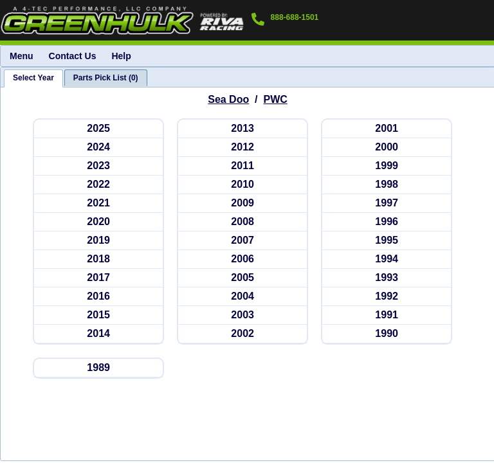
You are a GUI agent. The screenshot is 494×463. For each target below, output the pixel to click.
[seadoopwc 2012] (242, 147)
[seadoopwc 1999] (386, 166)
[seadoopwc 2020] (98, 222)
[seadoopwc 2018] (98, 259)
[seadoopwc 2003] (242, 315)
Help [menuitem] (121, 56)
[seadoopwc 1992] (386, 296)
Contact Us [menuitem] (72, 56)
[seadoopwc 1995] (386, 241)
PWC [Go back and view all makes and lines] (275, 99)
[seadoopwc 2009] (242, 203)
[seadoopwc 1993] (386, 278)
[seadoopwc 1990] (386, 334)
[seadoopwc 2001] (386, 129)
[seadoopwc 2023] (98, 166)
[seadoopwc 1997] (386, 203)
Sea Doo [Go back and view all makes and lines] (228, 99)
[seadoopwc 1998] (386, 185)
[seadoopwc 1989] (98, 368)
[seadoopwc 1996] (386, 222)
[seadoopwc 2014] (98, 334)
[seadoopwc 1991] (386, 315)
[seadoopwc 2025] (98, 129)
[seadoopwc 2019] (98, 241)
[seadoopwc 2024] (98, 147)
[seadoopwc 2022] (98, 185)
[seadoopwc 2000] (386, 147)
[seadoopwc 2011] (242, 166)
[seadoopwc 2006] (242, 259)
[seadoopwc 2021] (98, 203)
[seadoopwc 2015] (98, 315)
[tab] (33, 78)
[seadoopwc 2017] (98, 278)
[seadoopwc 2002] (242, 334)
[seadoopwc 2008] (242, 222)
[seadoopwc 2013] (242, 129)
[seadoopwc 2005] (242, 278)
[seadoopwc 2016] (98, 296)
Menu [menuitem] (21, 56)
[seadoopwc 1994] (386, 259)
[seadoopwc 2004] (242, 296)
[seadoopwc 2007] (242, 241)
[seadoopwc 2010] (242, 185)
